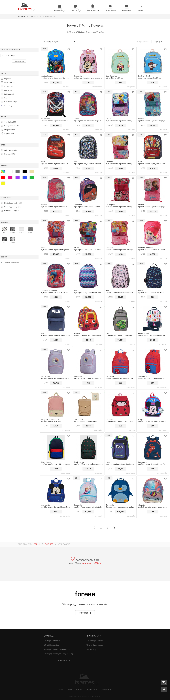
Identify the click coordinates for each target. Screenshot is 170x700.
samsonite (9, 82)
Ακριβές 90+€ (9, 133)
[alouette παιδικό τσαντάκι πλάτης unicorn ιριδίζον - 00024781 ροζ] (153, 489)
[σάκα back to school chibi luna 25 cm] (120, 60)
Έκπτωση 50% (9, 154)
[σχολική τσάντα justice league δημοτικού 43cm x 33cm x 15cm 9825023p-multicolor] (56, 60)
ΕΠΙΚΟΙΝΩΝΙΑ (106, 690)
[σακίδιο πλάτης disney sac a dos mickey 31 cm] (153, 403)
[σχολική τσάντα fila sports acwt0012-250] (56, 317)
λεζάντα (12, 240)
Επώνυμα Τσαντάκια (52, 641)
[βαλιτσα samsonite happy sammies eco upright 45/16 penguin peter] (120, 489)
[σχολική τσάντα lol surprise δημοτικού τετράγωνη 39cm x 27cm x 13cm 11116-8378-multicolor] (120, 189)
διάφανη (21, 230)
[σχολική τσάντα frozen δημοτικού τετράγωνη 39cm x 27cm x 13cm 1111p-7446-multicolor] (88, 232)
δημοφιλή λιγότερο (52, 42)
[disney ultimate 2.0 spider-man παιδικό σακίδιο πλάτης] (120, 360)
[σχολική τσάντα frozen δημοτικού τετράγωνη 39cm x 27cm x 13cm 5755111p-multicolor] (120, 103)
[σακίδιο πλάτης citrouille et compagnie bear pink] (56, 403)
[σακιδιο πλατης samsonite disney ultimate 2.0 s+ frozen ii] (56, 360)
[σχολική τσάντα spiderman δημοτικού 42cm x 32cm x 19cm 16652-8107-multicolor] (56, 103)
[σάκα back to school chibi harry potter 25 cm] (153, 60)
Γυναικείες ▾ (59, 8)
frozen (8, 90)
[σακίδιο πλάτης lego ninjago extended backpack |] (120, 317)
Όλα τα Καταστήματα (95, 645)
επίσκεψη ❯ (85, 613)
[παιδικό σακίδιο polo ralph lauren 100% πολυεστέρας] (56, 446)
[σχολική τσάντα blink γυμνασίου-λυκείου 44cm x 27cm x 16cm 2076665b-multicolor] (88, 275)
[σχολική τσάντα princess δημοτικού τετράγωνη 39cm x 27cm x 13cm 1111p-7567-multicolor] (120, 232)
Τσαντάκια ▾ (110, 8)
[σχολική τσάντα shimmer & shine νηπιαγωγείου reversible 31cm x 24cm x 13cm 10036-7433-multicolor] (153, 232)
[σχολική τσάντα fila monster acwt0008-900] (120, 275)
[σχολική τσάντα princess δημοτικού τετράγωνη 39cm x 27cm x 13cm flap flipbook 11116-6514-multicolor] (120, 146)
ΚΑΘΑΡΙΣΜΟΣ (19, 61)
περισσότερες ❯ (63, 660)
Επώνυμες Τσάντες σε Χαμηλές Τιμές (58, 654)
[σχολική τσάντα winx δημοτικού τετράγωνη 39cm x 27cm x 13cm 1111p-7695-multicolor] (56, 232)
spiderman (9, 94)
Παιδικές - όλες (11, 211)
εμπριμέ (12, 230)
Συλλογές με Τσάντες (95, 641)
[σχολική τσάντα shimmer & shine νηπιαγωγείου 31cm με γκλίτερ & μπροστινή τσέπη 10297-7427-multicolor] (56, 275)
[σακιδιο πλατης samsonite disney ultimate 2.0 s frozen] (88, 489)
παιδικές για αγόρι (12, 207)
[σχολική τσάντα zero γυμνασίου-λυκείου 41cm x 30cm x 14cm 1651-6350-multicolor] (88, 146)
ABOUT (79, 690)
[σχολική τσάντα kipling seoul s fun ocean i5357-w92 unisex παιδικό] (153, 275)
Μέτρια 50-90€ (9, 130)
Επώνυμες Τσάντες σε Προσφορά (57, 649)
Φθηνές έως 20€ (10, 122)
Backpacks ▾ (93, 8)
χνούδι (30, 230)
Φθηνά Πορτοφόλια (51, 645)
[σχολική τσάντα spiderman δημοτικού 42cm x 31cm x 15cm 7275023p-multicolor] (88, 189)
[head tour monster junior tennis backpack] (120, 446)
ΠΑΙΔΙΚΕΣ (34, 16)
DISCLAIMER (91, 690)
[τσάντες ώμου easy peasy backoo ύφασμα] (88, 403)
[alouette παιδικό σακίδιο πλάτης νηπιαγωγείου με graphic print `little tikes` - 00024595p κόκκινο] (88, 317)
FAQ (70, 690)
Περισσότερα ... (9, 106)
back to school (10, 102)
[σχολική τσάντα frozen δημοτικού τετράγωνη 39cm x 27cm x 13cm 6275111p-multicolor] (153, 189)
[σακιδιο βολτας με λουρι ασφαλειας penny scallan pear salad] (153, 317)
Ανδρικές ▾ (76, 8)
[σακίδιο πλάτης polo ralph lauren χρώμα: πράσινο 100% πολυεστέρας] (88, 446)
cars (7, 98)
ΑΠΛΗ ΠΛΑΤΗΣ (49, 16)
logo (4, 240)
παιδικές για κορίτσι (13, 203)
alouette (8, 86)
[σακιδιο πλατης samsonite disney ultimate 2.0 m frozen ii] (88, 360)
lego (7, 79)
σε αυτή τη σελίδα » (91, 563)
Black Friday (91, 649)
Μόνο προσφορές (10, 150)
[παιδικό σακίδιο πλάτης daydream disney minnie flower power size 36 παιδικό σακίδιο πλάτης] (88, 60)
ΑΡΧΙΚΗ (21, 16)
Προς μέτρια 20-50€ (11, 126)
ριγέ (4, 230)
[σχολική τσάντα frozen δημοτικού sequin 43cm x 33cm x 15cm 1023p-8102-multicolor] (56, 189)
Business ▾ (127, 8)
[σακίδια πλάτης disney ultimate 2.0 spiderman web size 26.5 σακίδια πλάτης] (153, 446)
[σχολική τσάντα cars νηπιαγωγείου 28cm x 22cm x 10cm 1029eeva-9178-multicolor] (56, 146)
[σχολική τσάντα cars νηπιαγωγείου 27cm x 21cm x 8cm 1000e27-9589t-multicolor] (153, 146)
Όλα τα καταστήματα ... (12, 262)
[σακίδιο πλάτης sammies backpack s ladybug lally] (120, 403)
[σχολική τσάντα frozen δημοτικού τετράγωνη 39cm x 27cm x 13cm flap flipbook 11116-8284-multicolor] (153, 103)
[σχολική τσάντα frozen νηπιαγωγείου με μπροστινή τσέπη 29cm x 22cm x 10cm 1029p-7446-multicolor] (88, 103)
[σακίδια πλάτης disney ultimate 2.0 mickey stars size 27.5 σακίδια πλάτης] (56, 489)
